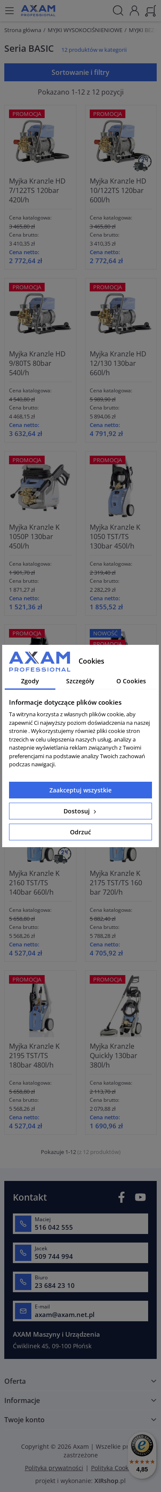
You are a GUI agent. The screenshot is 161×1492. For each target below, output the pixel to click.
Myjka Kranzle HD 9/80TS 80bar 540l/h (37, 363)
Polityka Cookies (114, 1468)
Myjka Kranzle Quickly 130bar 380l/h (113, 1055)
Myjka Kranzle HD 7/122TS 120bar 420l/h (37, 190)
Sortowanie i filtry (80, 72)
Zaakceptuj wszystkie (80, 790)
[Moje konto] (134, 10)
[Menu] (9, 10)
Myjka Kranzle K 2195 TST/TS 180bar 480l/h (34, 1055)
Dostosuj (81, 811)
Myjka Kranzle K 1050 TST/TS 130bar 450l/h (115, 536)
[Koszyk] (151, 10)
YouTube (140, 1197)
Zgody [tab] (30, 681)
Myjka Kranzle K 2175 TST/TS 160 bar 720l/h (116, 883)
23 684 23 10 (55, 1285)
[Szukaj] (118, 10)
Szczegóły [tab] (80, 681)
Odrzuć (80, 832)
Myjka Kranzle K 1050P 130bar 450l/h (34, 536)
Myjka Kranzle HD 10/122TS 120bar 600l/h (118, 190)
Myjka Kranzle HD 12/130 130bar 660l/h (118, 363)
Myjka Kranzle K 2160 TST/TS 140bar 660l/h (34, 883)
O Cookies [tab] (131, 681)
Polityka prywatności (54, 1468)
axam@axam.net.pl (64, 1314)
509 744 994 (54, 1256)
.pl (110, 1481)
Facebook (121, 1197)
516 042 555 (54, 1227)
